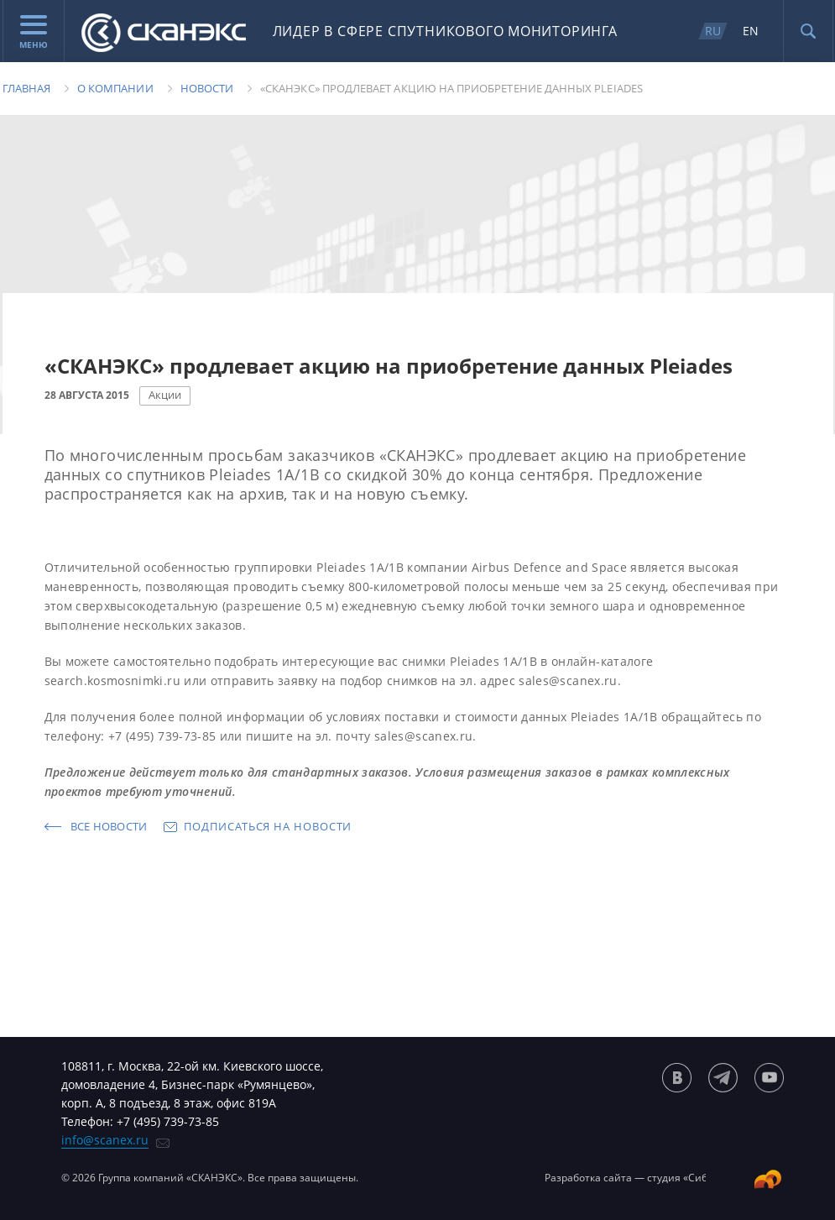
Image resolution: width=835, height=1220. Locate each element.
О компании (115, 88)
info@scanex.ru (105, 1140)
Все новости (109, 826)
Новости (206, 88)
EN (751, 31)
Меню (33, 32)
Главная (26, 88)
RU (713, 31)
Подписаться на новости (268, 826)
